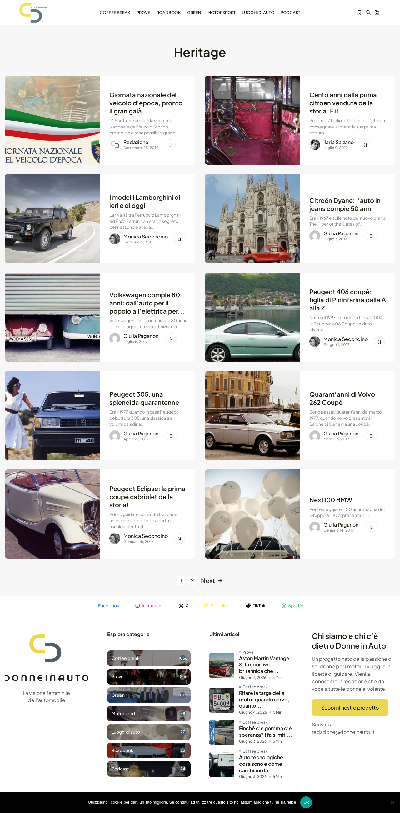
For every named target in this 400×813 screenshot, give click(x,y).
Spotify (293, 606)
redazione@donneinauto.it (343, 732)
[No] (392, 802)
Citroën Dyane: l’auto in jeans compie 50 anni (345, 204)
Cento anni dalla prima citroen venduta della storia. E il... (343, 102)
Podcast (290, 12)
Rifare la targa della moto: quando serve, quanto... (264, 700)
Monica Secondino (145, 236)
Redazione (135, 142)
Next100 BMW (330, 499)
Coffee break (115, 12)
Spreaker (217, 606)
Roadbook (169, 12)
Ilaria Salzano (338, 142)
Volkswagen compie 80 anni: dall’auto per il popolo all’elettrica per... (146, 302)
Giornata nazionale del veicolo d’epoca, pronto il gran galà (145, 102)
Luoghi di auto (258, 12)
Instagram (149, 606)
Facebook (108, 606)
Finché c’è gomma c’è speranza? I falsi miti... (265, 732)
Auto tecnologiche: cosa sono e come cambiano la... (262, 764)
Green (194, 12)
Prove (143, 12)
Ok (306, 802)
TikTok (256, 606)
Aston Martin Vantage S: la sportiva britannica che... (264, 665)
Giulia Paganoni (341, 233)
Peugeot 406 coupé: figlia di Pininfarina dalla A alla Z (347, 299)
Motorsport (222, 12)
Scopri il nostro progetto (350, 708)
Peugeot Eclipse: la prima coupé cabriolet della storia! (147, 496)
